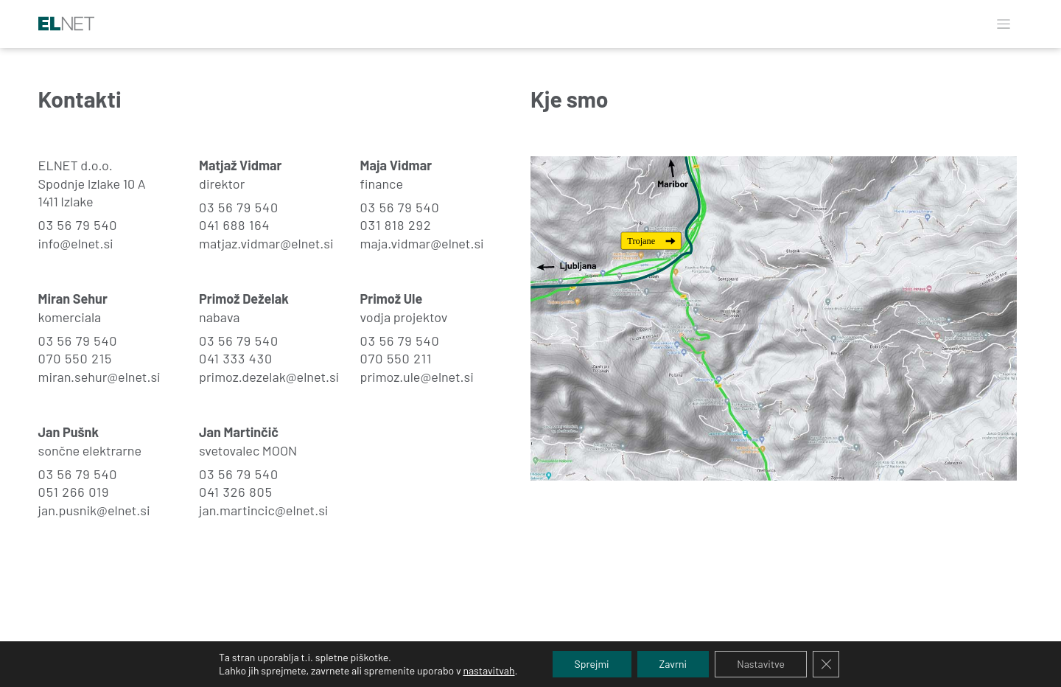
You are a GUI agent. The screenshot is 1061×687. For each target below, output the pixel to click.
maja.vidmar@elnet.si (422, 243)
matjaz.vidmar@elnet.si (266, 243)
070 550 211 (396, 358)
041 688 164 (234, 225)
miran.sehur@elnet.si (99, 377)
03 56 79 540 (78, 225)
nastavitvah (488, 670)
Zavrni (673, 664)
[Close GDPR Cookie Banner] (826, 664)
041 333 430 (236, 358)
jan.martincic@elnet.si (263, 510)
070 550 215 (75, 358)
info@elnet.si (75, 243)
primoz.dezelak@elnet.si (269, 377)
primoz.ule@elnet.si (417, 377)
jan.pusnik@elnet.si (94, 510)
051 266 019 (74, 492)
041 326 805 (236, 492)
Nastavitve (761, 664)
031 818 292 (396, 225)
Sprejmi (592, 664)
